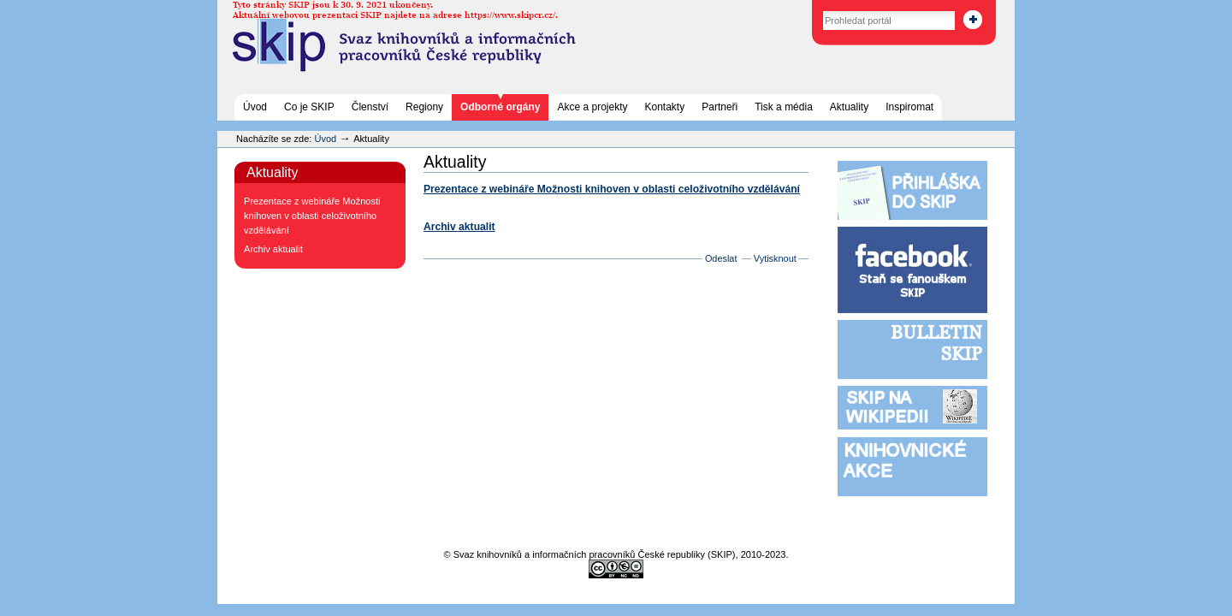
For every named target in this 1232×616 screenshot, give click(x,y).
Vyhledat (804, 8)
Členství (370, 107)
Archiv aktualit (459, 227)
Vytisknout (775, 258)
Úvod (255, 107)
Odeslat (721, 258)
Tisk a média (784, 107)
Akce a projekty (592, 107)
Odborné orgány (500, 107)
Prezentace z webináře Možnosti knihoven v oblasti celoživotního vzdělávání (612, 189)
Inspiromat (909, 107)
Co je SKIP (309, 107)
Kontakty (665, 107)
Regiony (424, 107)
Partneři (719, 107)
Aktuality (849, 107)
